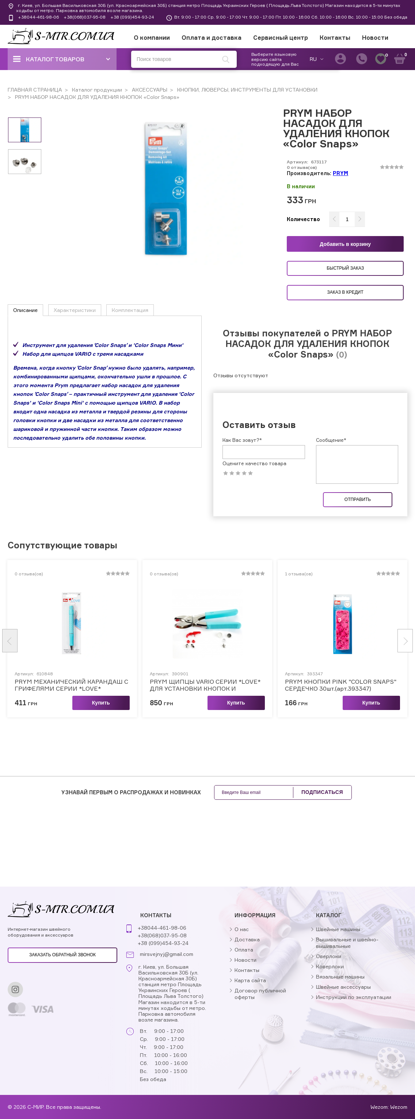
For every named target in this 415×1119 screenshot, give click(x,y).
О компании (152, 37)
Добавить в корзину (345, 244)
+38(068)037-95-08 (85, 17)
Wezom (398, 1107)
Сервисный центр (280, 37)
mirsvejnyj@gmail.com (166, 954)
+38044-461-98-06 (38, 17)
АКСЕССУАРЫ (148, 89)
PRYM (340, 173)
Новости (375, 37)
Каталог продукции (96, 89)
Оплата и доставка (211, 37)
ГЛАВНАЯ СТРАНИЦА (35, 89)
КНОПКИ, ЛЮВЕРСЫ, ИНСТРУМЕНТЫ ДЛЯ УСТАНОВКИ (246, 89)
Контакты (335, 37)
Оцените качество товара (254, 463)
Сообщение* (331, 440)
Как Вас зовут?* (242, 440)
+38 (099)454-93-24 (132, 17)
